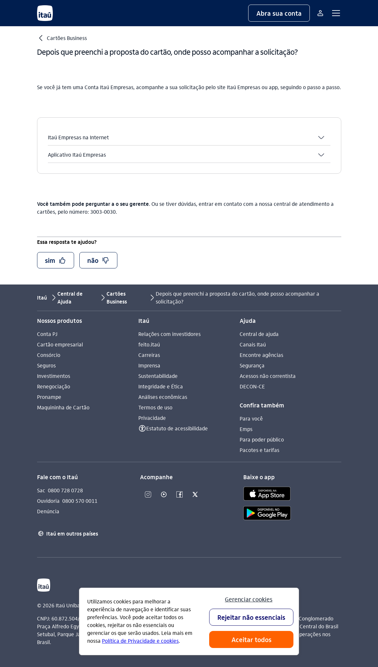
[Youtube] (163, 494)
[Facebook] (179, 494)
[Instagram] (148, 494)
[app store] (267, 494)
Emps (246, 428)
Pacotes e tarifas (259, 449)
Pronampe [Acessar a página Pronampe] (49, 396)
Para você (251, 418)
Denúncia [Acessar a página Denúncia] (48, 511)
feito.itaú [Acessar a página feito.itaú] (149, 344)
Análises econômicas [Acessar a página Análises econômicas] (162, 396)
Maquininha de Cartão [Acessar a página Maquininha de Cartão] (63, 407)
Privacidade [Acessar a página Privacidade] (152, 417)
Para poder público (262, 439)
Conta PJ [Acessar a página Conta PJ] (47, 333)
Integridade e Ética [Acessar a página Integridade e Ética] (160, 386)
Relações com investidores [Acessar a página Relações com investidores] (169, 333)
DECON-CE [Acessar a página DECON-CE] (252, 386)
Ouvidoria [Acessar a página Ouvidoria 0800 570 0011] (48, 500)
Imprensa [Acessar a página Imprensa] (149, 365)
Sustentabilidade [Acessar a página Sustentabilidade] (158, 375)
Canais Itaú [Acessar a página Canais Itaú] (253, 344)
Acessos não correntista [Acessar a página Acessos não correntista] (268, 375)
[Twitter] (195, 494)
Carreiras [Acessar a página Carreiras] (149, 354)
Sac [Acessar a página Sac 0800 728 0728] (41, 490)
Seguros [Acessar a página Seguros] (46, 365)
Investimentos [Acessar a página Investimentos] (53, 375)
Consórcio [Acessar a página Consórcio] (48, 354)
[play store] (267, 514)
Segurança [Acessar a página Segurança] (252, 365)
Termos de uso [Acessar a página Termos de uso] (155, 407)
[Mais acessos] (320, 13)
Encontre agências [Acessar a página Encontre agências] (261, 354)
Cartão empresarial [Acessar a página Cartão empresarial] (60, 344)
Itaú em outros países (67, 534)
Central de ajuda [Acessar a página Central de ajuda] (259, 333)
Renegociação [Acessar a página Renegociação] (53, 386)
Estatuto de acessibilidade (177, 428)
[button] (279, 13)
